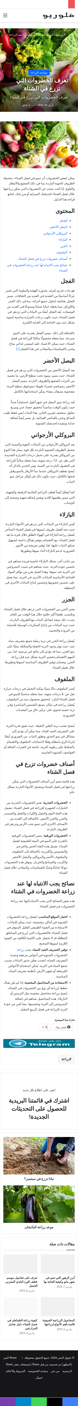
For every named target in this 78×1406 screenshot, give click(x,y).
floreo (9, 1364)
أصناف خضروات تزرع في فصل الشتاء (43, 259)
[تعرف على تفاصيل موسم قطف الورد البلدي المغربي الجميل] (20, 1264)
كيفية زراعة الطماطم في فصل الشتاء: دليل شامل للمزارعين (22, 1324)
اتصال (39, 1377)
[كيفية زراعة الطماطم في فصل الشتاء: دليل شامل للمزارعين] (20, 1306)
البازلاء (63, 239)
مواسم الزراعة (17, 34)
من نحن (55, 1371)
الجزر (63, 246)
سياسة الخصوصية (38, 1371)
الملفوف (61, 252)
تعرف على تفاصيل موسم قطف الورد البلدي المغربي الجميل (21, 1281)
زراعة (20, 950)
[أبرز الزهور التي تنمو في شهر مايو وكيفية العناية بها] (58, 1264)
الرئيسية (62, 34)
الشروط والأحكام (15, 1371)
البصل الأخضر (58, 227)
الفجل (63, 221)
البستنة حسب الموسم (40, 34)
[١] (17, 349)
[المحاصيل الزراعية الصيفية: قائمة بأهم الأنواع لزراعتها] (58, 1306)
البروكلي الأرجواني (55, 233)
